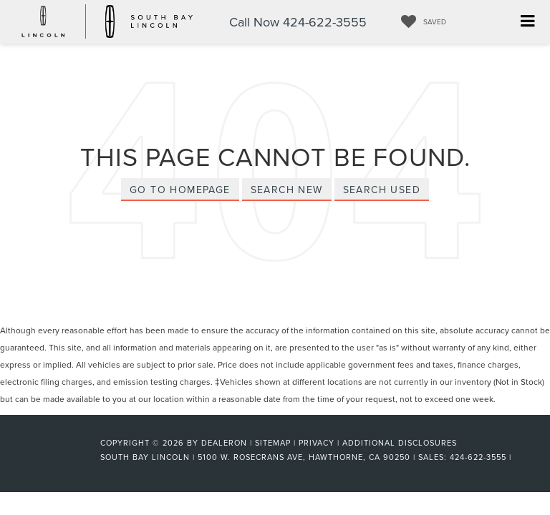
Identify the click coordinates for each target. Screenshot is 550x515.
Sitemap (273, 442)
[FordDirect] (53, 456)
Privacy (316, 442)
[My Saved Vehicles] (420, 21)
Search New (287, 189)
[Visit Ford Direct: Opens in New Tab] (519, 457)
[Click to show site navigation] (527, 22)
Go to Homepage (180, 189)
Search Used (381, 189)
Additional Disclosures (399, 442)
